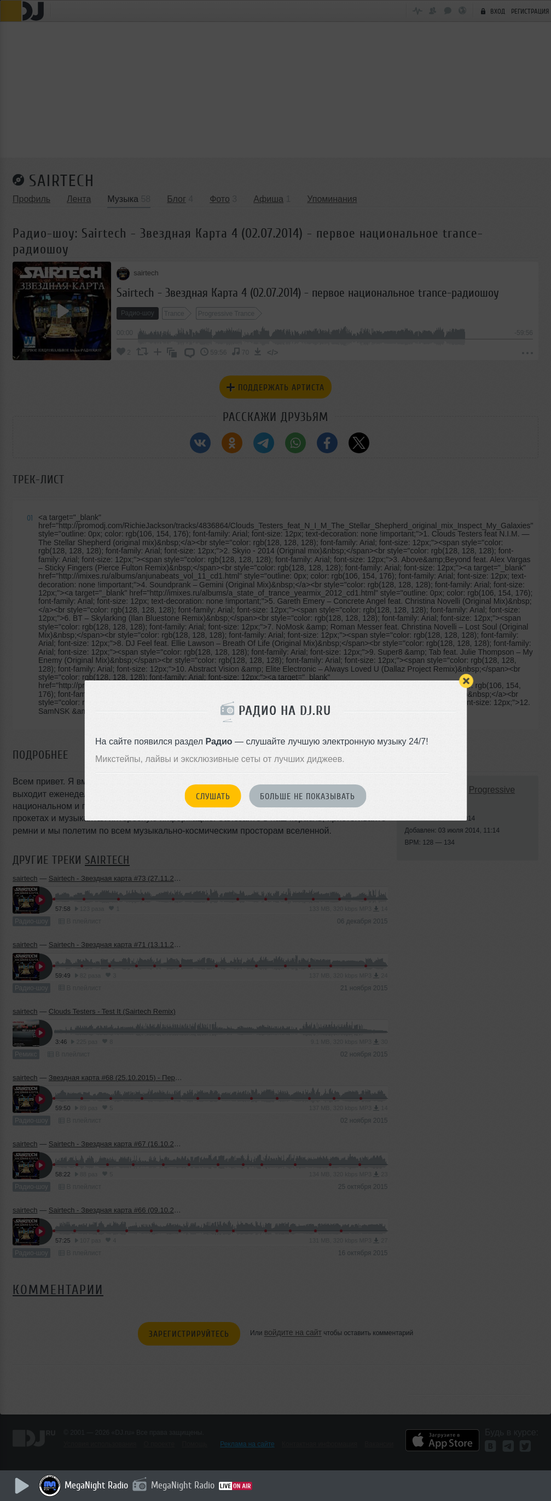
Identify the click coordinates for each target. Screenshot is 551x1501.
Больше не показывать (307, 796)
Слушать (213, 796)
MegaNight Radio (98, 1485)
